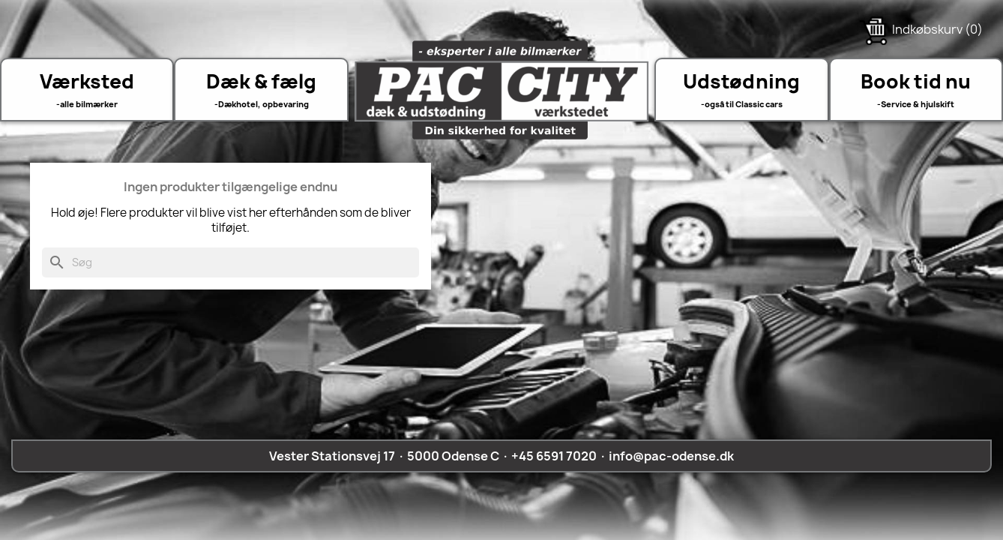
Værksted (87, 81)
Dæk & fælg (261, 81)
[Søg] (230, 263)
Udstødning (741, 81)
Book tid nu (916, 81)
